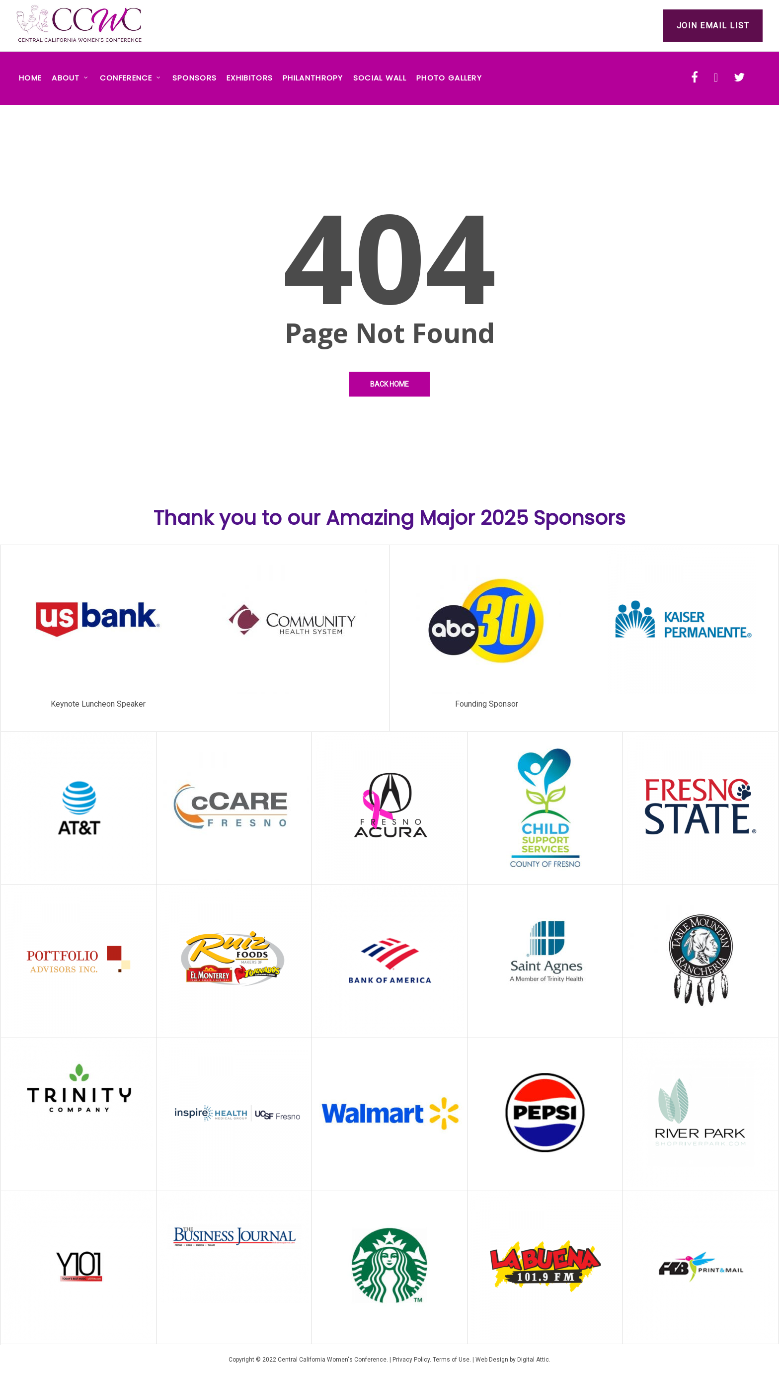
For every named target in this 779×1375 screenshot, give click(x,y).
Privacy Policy (411, 1359)
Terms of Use (451, 1359)
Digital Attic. (533, 1359)
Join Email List (713, 25)
